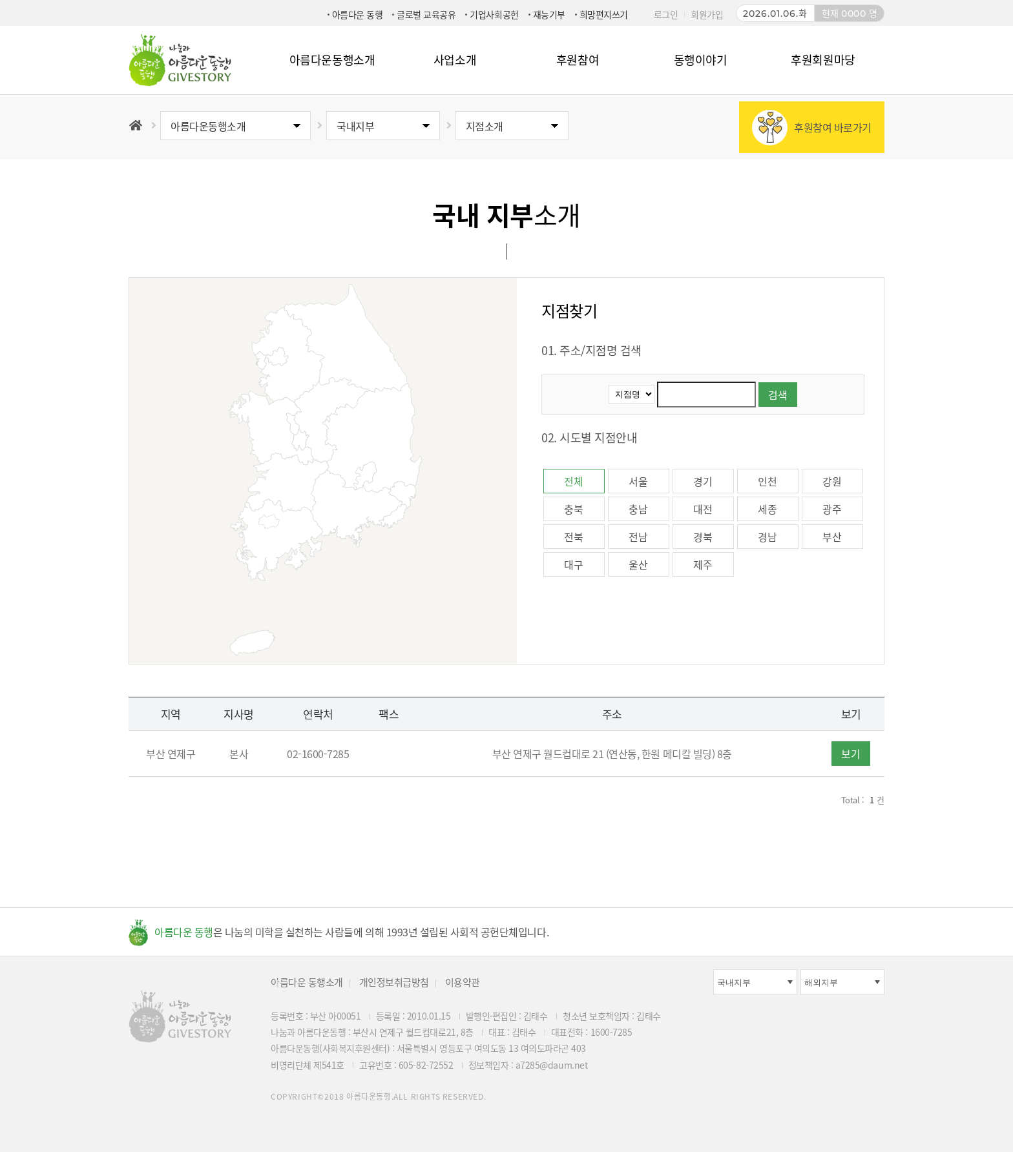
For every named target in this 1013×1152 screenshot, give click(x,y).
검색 (778, 394)
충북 (573, 509)
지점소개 (484, 126)
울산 (638, 564)
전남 (638, 536)
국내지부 (355, 126)
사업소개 (454, 59)
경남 (767, 536)
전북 (573, 536)
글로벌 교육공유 (426, 14)
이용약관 (462, 982)
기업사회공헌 (494, 14)
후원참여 (577, 59)
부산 (831, 536)
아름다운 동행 (357, 14)
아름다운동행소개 (332, 59)
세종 (767, 509)
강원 (831, 481)
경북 (702, 536)
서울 (638, 481)
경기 (702, 481)
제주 (702, 564)
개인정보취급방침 (394, 982)
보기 (851, 753)
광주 (831, 509)
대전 (702, 509)
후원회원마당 (823, 59)
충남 (638, 509)
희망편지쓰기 (604, 14)
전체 (573, 481)
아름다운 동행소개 (307, 982)
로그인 (666, 14)
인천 (767, 481)
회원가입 (707, 14)
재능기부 (549, 14)
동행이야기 (700, 59)
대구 (573, 564)
